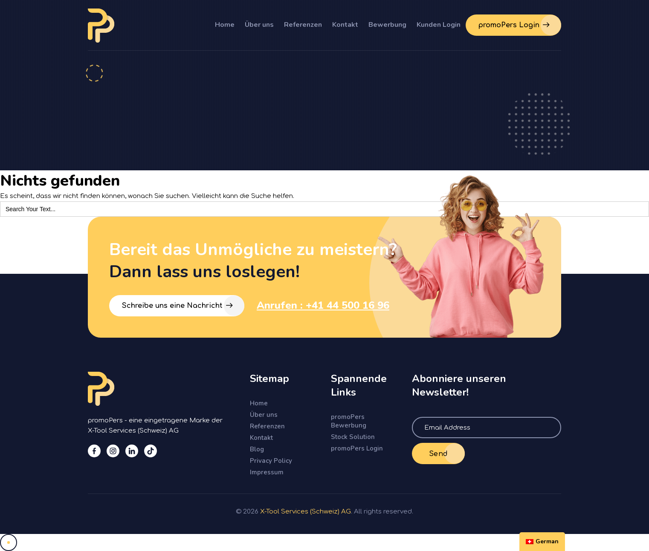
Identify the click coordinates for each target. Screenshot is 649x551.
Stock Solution (353, 437)
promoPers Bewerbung (348, 421)
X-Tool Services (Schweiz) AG (305, 511)
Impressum (267, 472)
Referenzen (303, 24)
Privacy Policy (271, 460)
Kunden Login (439, 24)
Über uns (259, 24)
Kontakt (345, 24)
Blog (257, 449)
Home (225, 24)
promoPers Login (357, 448)
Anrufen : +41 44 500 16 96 (323, 305)
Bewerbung (387, 24)
